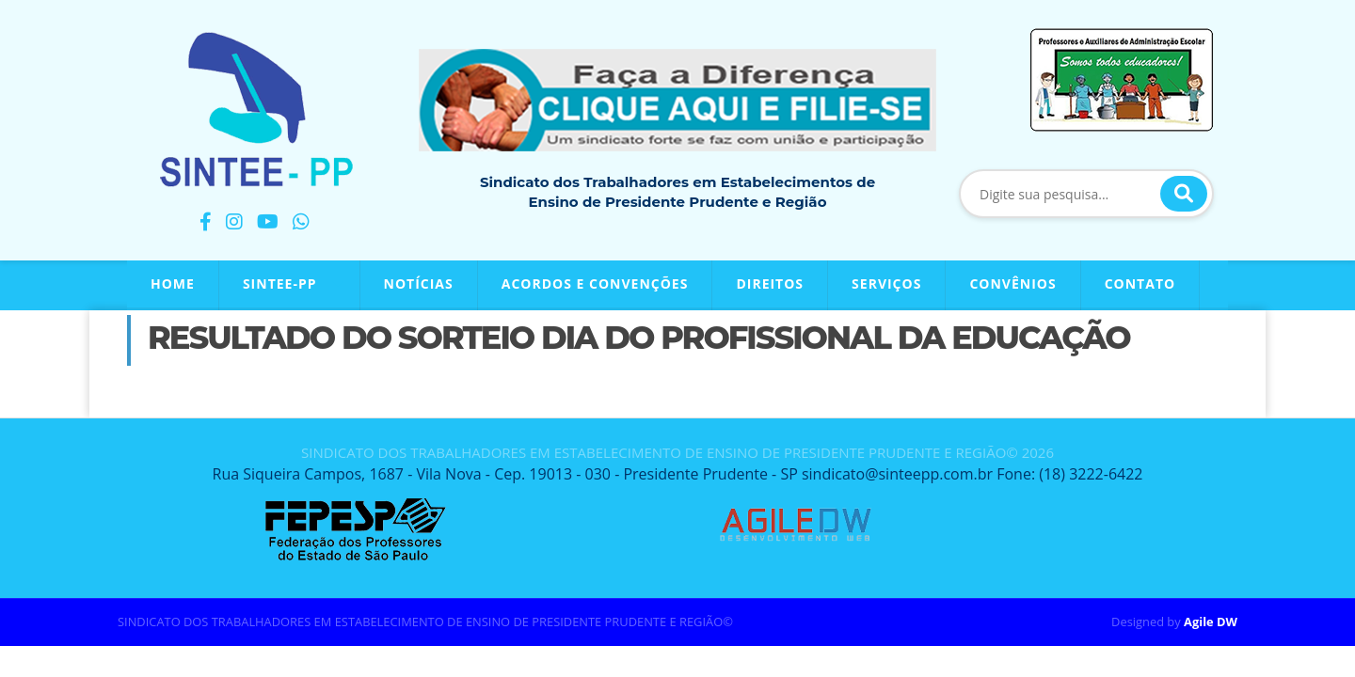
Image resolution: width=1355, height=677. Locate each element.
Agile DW (1210, 621)
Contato (1140, 283)
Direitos (770, 283)
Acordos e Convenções (595, 283)
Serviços (886, 283)
